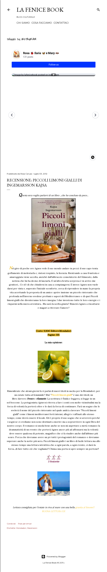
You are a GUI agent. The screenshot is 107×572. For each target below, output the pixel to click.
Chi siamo (23, 22)
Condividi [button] (11, 523)
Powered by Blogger (53, 557)
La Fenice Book (40, 9)
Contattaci (61, 22)
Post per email (24, 523)
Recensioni (32, 528)
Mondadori (21, 528)
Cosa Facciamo (41, 22)
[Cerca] (98, 9)
